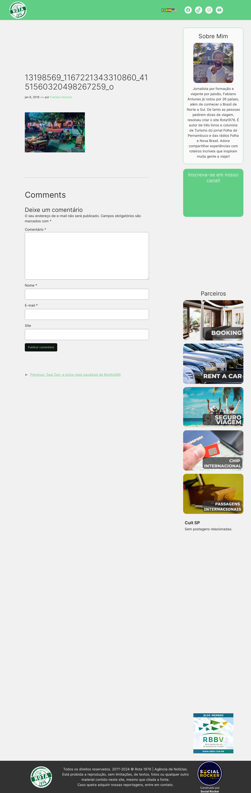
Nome (31, 285)
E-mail (31, 305)
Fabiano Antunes (61, 97)
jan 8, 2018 (32, 97)
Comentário (35, 229)
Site (28, 326)
